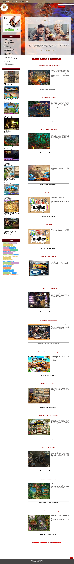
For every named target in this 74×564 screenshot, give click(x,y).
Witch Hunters (15, 256)
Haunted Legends (14, 249)
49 (52, 59)
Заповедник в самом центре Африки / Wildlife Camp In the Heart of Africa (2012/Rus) (11, 213)
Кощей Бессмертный (8, 146)
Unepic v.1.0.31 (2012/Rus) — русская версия (10, 162)
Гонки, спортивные (8, 42)
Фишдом (14, 272)
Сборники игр (7, 57)
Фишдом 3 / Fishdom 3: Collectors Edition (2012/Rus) (11, 99)
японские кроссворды (14, 274)
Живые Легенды (7, 262)
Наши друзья (6, 1)
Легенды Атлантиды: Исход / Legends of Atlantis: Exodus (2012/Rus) (10, 179)
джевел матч (6, 274)
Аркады (5, 39)
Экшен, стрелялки (8, 64)
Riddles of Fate (15, 254)
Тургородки (6, 115)
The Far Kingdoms (7, 256)
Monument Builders (7, 254)
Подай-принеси (7, 51)
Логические (6, 47)
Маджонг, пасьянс (8, 49)
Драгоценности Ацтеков (8, 261)
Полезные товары (24, 1)
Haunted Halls (12, 248)
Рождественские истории (8, 269)
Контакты (14, 1)
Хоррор (5, 62)
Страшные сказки (7, 272)
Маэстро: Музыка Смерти (8, 264)
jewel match (6, 251)
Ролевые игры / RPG (8, 56)
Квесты (5, 46)
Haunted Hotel (6, 249)
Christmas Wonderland (7, 244)
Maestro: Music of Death (8, 253)
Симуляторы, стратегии (9, 58)
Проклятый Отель (7, 267)
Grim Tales (5, 248)
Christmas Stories (13, 243)
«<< (33, 59)
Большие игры (7, 40)
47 (48, 59)
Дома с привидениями (8, 259)
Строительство (7, 60)
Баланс (5, 83)
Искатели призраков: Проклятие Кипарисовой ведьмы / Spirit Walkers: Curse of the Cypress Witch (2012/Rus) (11, 231)
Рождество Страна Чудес (8, 271)
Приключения (7, 54)
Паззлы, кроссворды (8, 50)
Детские (5, 43)
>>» (59, 59)
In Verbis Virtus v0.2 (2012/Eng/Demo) (8, 131)
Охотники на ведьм (7, 266)
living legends (13, 251)
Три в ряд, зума (7, 61)
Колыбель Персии (15, 262)
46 (46, 59)
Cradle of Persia (6, 246)
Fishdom (13, 246)
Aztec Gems (6, 243)
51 (57, 59)
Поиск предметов (7, 53)
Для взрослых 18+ (8, 45)
